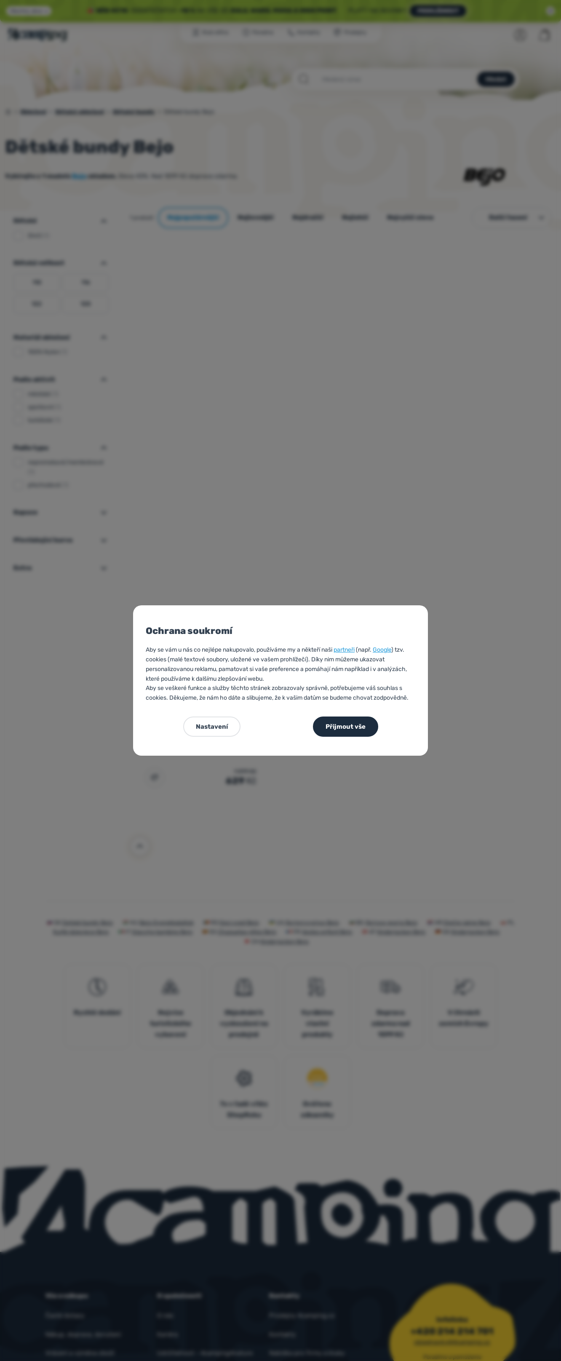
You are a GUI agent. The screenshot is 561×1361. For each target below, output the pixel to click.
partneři (344, 649)
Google (382, 649)
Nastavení (212, 726)
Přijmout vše (346, 726)
